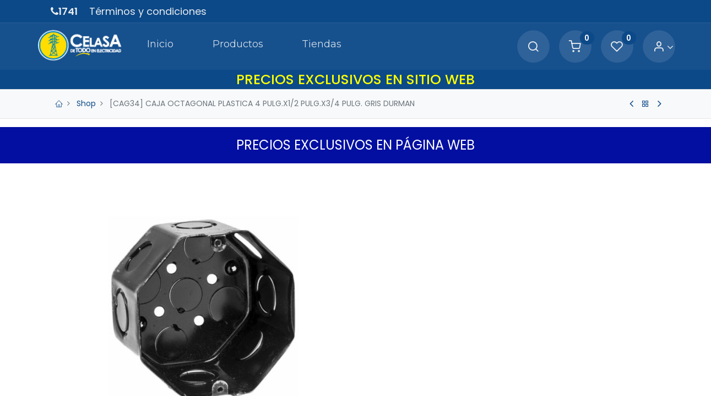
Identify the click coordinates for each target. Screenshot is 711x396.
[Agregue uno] (423, 339)
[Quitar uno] (376, 339)
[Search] (519, 47)
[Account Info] (649, 47)
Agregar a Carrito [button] (438, 373)
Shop (86, 103)
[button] (535, 373)
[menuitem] (145, 46)
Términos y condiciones (148, 11)
